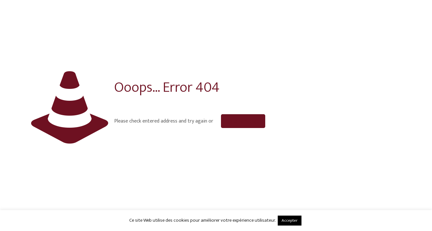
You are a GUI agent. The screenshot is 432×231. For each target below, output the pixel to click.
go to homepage (243, 121)
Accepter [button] (290, 220)
